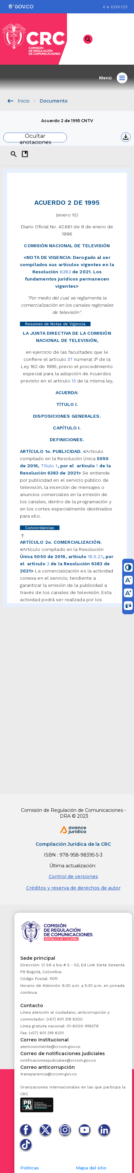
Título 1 (49, 465)
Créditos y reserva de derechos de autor (73, 888)
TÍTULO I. (67, 404)
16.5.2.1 (95, 556)
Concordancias (39, 527)
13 (74, 380)
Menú (113, 77)
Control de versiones (73, 876)
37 (70, 359)
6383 (65, 271)
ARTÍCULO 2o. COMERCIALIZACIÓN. (61, 542)
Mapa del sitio (91, 1167)
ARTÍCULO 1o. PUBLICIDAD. (51, 451)
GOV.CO (118, 6)
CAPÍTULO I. (67, 427)
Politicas (29, 1167)
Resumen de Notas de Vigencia (55, 324)
